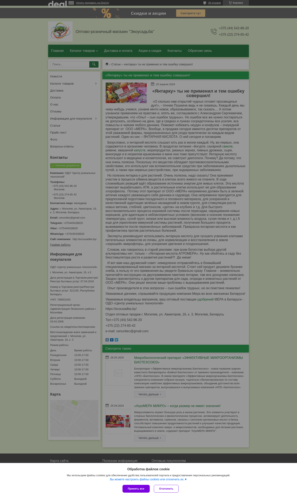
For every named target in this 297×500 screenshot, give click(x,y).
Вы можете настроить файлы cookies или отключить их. (147, 479)
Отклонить (166, 488)
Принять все (136, 488)
